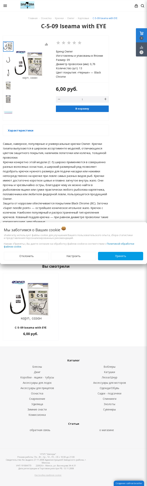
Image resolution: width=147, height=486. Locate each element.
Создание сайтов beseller (129, 483)
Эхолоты (109, 404)
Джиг (37, 372)
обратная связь (40, 430)
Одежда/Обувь (109, 388)
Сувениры (109, 409)
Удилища (37, 404)
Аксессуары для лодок (37, 382)
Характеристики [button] (20, 130)
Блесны (37, 366)
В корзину (82, 108)
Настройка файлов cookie (47, 475)
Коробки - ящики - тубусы (37, 377)
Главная (33, 18)
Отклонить (26, 256)
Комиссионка (37, 415)
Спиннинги (109, 399)
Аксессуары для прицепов (37, 388)
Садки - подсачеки (109, 393)
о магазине (106, 430)
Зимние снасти (37, 409)
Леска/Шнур (109, 377)
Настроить (73, 256)
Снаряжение (37, 399)
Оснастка (37, 393)
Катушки (109, 372)
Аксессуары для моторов (109, 382)
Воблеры (109, 366)
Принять (120, 256)
